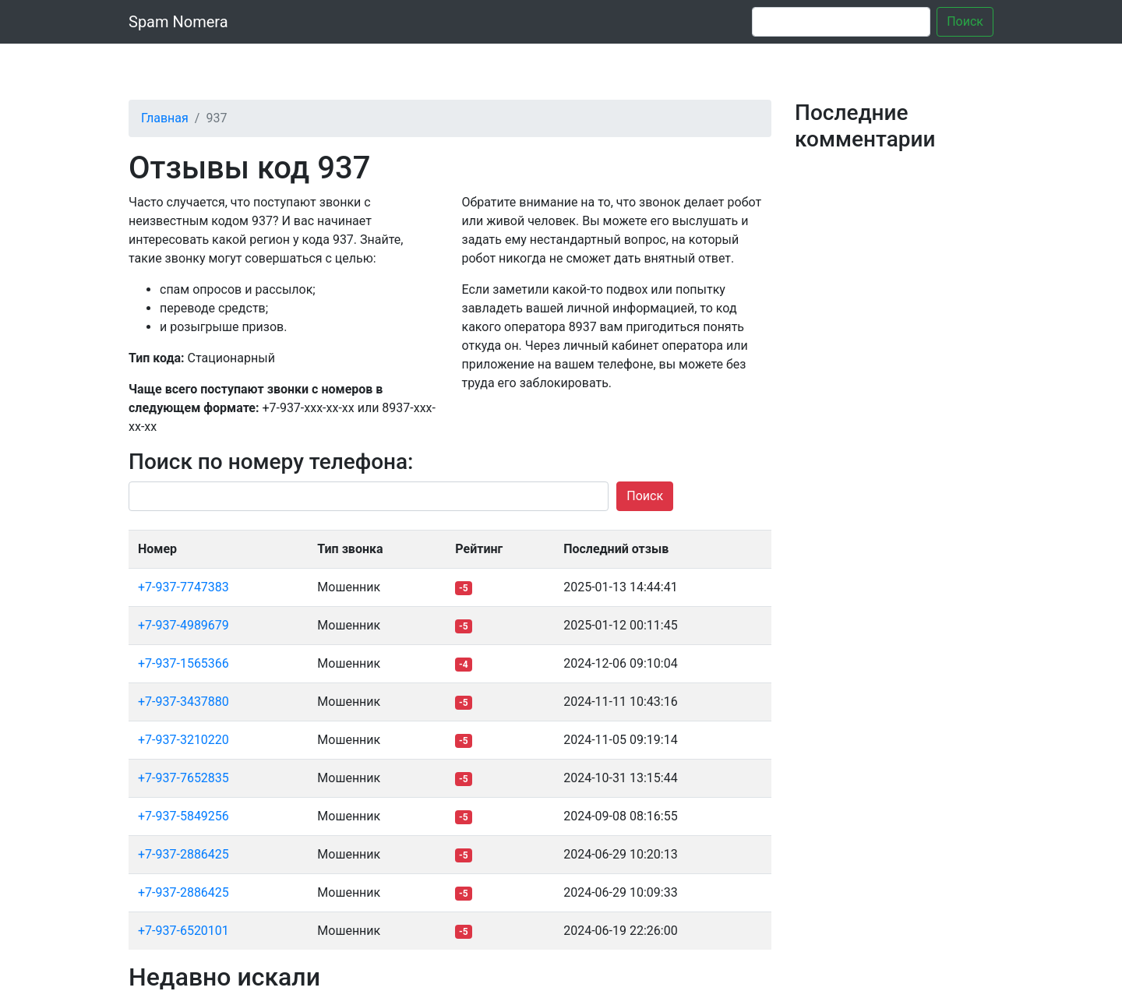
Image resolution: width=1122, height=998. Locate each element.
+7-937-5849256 (183, 816)
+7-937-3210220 (183, 739)
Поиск (965, 21)
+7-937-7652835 (183, 778)
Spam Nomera (178, 21)
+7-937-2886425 (183, 854)
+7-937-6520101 (183, 930)
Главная (165, 118)
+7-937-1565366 (183, 663)
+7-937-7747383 (183, 587)
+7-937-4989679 (183, 625)
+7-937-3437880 (183, 701)
